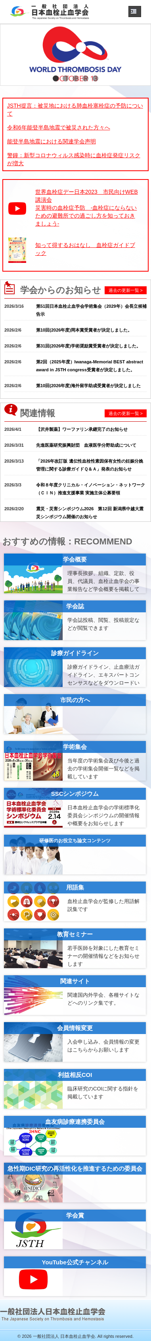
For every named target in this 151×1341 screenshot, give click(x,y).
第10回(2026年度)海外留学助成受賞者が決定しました (88, 385)
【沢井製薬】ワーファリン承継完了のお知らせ (82, 429)
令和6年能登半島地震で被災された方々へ (58, 127)
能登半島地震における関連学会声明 (51, 141)
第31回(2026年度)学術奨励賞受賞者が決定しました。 (88, 345)
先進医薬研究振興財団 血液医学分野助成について (86, 445)
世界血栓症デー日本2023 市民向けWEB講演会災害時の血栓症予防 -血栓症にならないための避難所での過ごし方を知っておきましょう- (86, 208)
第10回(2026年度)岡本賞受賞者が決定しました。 (84, 330)
